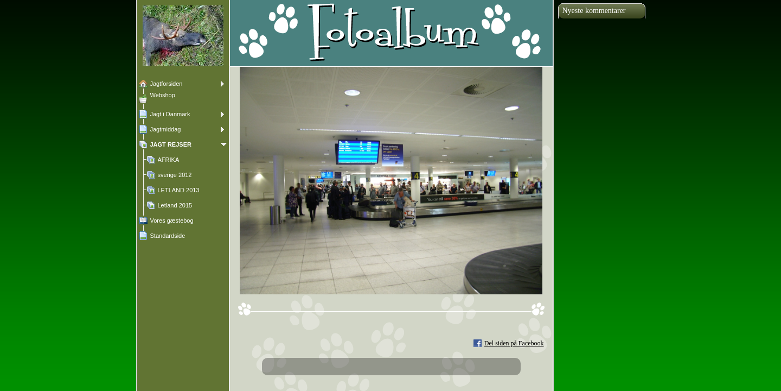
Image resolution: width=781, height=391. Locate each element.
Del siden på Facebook (514, 343)
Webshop (162, 95)
